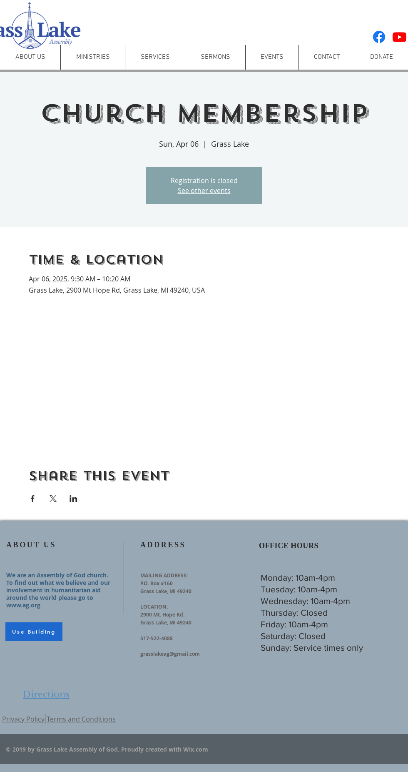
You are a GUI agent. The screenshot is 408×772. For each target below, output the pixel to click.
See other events (204, 190)
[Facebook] (379, 37)
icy (40, 719)
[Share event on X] (53, 498)
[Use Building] (33, 631)
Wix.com (195, 749)
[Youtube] (399, 37)
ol (33, 719)
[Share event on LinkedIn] (73, 498)
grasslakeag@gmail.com (170, 653)
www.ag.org (23, 605)
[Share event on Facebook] (33, 498)
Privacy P (16, 719)
